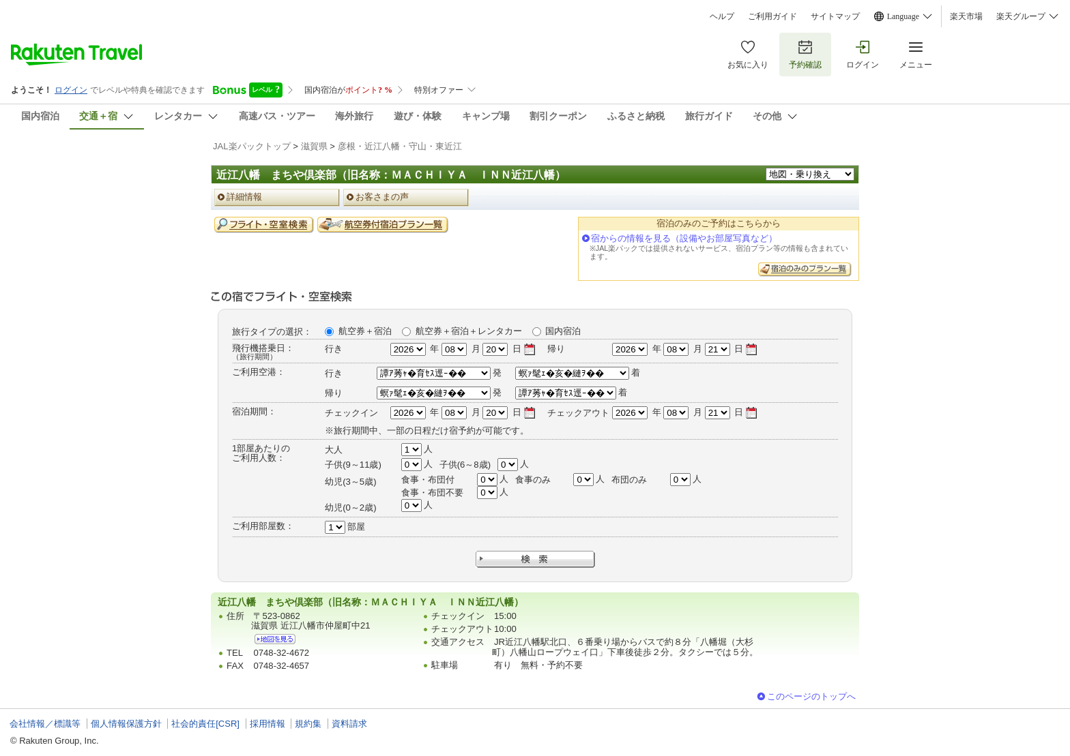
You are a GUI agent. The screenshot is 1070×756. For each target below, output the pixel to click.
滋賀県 (314, 146)
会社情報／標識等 (45, 724)
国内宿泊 (563, 331)
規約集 (308, 724)
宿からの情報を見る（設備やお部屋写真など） (684, 238)
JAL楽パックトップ (252, 146)
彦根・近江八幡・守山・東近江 (400, 146)
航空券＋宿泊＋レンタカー (469, 331)
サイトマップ (835, 16)
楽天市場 (966, 16)
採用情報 (267, 724)
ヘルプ (722, 16)
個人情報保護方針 (126, 724)
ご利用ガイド (772, 16)
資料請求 (349, 724)
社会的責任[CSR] (205, 724)
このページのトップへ (811, 696)
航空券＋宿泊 (365, 331)
